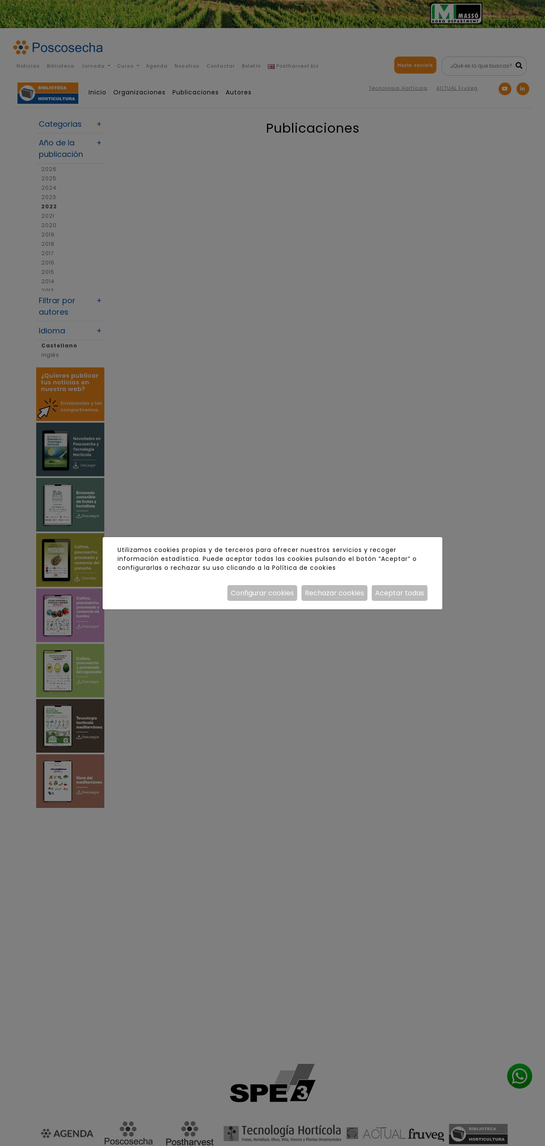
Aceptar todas (399, 593)
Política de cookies (304, 567)
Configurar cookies (262, 593)
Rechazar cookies (334, 593)
